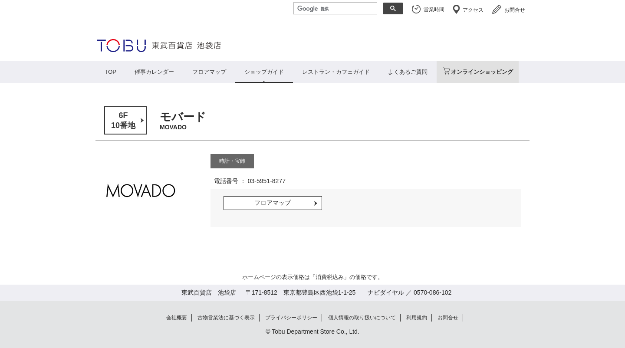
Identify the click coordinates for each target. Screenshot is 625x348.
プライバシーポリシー (291, 318)
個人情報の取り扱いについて (362, 318)
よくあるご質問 (408, 72)
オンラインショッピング (482, 72)
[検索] (334, 9)
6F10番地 (123, 120)
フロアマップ (209, 72)
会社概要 (176, 318)
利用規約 (416, 318)
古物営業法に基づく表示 (226, 318)
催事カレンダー (154, 72)
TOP (110, 72)
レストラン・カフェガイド (336, 72)
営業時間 (434, 10)
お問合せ (514, 10)
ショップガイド (264, 72)
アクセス (473, 10)
